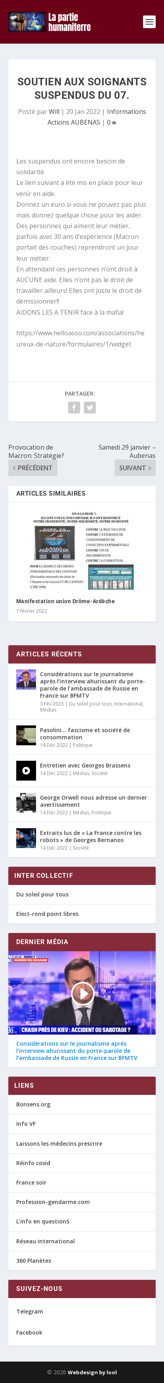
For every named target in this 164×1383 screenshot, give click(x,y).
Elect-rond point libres (47, 914)
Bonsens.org (33, 1104)
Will (54, 111)
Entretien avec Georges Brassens (85, 765)
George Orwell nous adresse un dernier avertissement (93, 801)
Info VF (26, 1123)
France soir (31, 1182)
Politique (83, 745)
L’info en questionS (42, 1221)
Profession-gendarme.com (53, 1202)
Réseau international (45, 1241)
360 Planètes (33, 1260)
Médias (48, 709)
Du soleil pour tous (90, 703)
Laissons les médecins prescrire (59, 1143)
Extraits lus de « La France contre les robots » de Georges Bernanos (90, 836)
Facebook (29, 1332)
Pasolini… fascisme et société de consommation (85, 733)
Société (100, 773)
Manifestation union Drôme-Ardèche (65, 601)
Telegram (29, 1311)
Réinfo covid (33, 1163)
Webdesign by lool (92, 1372)
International (128, 703)
